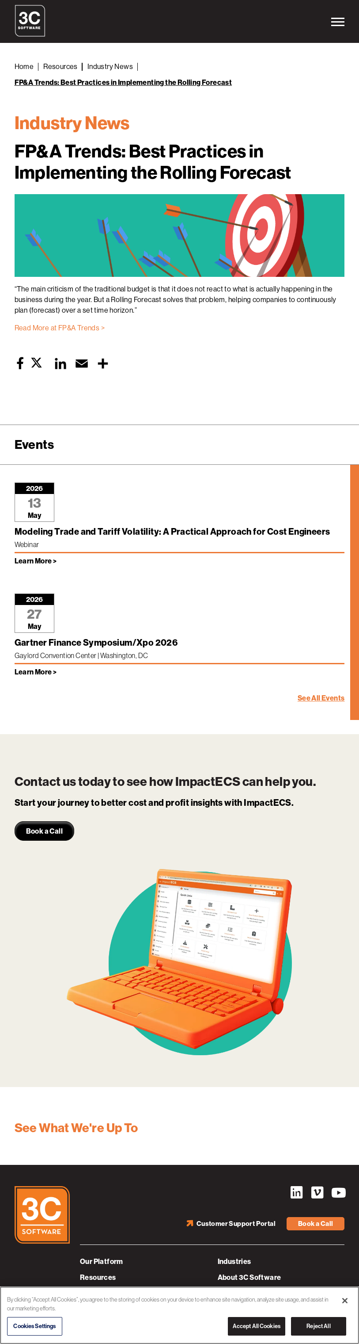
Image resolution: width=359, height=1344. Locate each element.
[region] (179, 1315)
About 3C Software (249, 1277)
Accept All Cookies (256, 1326)
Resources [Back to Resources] (60, 66)
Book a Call (315, 1224)
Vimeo (317, 1192)
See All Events (321, 698)
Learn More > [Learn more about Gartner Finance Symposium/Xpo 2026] (36, 672)
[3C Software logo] (30, 34)
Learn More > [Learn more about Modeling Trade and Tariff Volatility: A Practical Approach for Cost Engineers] (36, 561)
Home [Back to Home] (24, 66)
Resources (98, 1277)
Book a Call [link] (44, 831)
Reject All (318, 1326)
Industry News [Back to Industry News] (110, 66)
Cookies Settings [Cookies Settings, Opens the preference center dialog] (34, 1326)
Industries (234, 1261)
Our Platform (101, 1261)
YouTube (337, 1192)
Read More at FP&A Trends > (60, 328)
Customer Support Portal (236, 1224)
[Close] (345, 1300)
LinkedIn (296, 1192)
